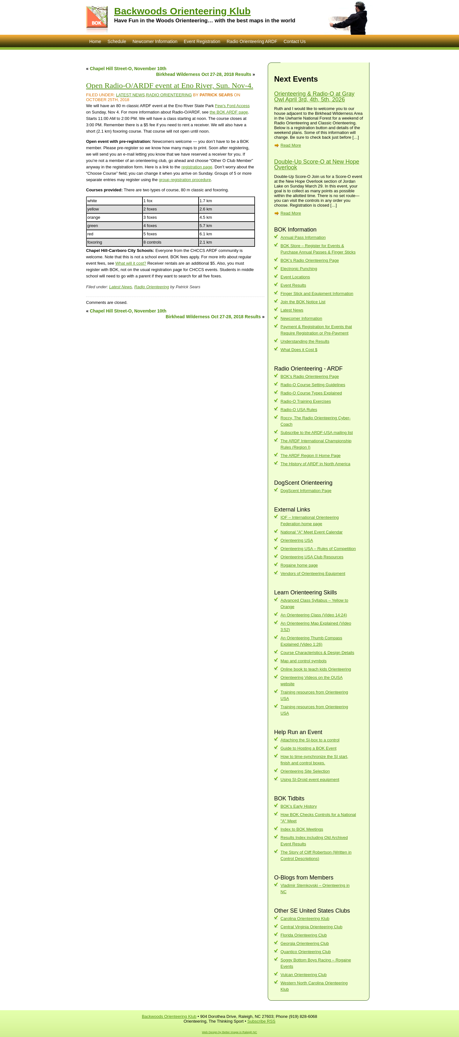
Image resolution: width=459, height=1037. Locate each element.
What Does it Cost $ (298, 349)
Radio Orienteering (169, 94)
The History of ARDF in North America (315, 463)
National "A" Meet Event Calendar (311, 532)
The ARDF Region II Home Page (310, 455)
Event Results (293, 285)
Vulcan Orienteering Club (303, 974)
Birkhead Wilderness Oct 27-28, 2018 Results (203, 74)
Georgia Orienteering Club (304, 943)
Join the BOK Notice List (302, 301)
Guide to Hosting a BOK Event (308, 748)
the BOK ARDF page (229, 112)
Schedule (116, 41)
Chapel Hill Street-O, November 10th (128, 68)
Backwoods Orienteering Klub (182, 11)
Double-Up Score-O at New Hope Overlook (316, 164)
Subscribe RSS (261, 1021)
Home (95, 41)
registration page (196, 167)
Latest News (130, 94)
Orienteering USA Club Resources (311, 557)
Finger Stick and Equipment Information (316, 293)
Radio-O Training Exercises (305, 401)
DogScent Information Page (306, 490)
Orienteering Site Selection (305, 771)
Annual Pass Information (303, 237)
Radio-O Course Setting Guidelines (312, 384)
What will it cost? (130, 263)
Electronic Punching (298, 268)
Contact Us (295, 41)
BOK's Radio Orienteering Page (309, 260)
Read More (290, 145)
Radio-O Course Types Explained (311, 393)
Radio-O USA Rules (298, 409)
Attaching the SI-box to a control (309, 740)
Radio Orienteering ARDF (252, 41)
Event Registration (202, 41)
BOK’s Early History (298, 806)
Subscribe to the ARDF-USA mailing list (316, 432)
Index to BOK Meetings (301, 829)
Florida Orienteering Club (303, 935)
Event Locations (295, 277)
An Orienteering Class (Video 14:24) (313, 615)
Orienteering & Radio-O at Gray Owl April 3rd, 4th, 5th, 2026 (314, 97)
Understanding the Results (304, 341)
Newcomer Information (155, 41)
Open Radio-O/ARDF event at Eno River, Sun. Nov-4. (169, 85)
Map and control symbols (303, 660)
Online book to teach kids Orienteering (315, 669)
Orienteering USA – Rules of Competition (318, 548)
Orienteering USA (296, 540)
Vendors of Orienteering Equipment (312, 573)
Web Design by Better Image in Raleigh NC (229, 1032)
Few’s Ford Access (232, 105)
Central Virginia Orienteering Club (311, 926)
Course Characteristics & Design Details (317, 652)
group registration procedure (185, 179)
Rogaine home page (299, 565)
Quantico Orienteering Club (305, 951)
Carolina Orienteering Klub (304, 918)
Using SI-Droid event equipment (309, 779)
